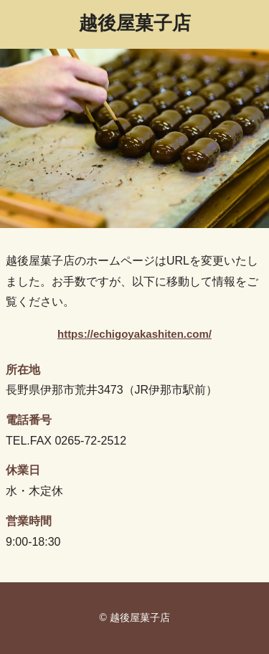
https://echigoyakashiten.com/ (134, 334)
